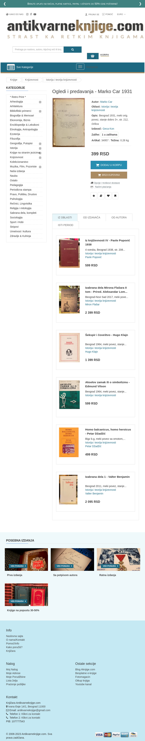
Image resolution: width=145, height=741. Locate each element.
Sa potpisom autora (65, 575)
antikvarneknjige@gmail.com (33, 710)
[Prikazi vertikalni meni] (11, 67)
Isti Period (65, 225)
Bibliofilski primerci (20, 110)
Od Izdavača (91, 217)
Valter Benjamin (94, 493)
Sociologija (16, 217)
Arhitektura (16, 106)
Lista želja (12, 680)
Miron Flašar (92, 304)
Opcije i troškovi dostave (106, 182)
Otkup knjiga (82, 680)
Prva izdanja (14, 575)
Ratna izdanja (107, 575)
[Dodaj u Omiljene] (108, 195)
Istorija (14, 147)
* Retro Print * (18, 96)
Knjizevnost (31, 79)
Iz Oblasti (65, 217)
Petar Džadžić (93, 446)
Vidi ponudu (17, 566)
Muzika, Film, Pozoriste (23, 166)
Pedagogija (16, 185)
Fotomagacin (82, 676)
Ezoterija (15, 134)
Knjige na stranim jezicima (25, 152)
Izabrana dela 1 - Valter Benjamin (107, 476)
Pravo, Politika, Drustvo (23, 194)
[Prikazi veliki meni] (80, 66)
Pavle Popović (93, 257)
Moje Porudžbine (15, 676)
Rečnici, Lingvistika (21, 203)
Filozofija (15, 138)
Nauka (13, 175)
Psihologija (16, 198)
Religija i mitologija (20, 208)
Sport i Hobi (16, 222)
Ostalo (13, 180)
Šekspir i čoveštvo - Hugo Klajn (106, 334)
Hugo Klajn (91, 351)
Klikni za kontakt (30, 713)
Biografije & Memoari (22, 115)
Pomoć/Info (12, 643)
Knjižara (10, 650)
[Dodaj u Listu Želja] (94, 195)
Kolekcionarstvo (19, 161)
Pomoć (109, 14)
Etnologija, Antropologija (24, 129)
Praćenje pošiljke (16, 684)
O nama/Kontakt (15, 639)
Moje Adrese (13, 673)
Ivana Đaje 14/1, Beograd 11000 (27, 706)
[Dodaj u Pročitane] (115, 195)
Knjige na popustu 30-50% (23, 610)
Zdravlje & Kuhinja (20, 236)
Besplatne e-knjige (85, 673)
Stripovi (14, 226)
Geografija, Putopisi (21, 143)
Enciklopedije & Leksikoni (24, 124)
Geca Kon (108, 128)
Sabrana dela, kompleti (23, 212)
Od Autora (119, 217)
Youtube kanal (83, 684)
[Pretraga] (72, 49)
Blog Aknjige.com (85, 669)
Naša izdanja (17, 171)
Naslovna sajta (14, 636)
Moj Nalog (12, 669)
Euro (121, 14)
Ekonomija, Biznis (20, 120)
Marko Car (106, 101)
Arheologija (16, 101)
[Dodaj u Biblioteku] (101, 195)
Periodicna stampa (20, 189)
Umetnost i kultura (20, 231)
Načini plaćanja (102, 186)
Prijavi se (94, 14)
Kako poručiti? (14, 647)
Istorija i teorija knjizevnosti (61, 79)
